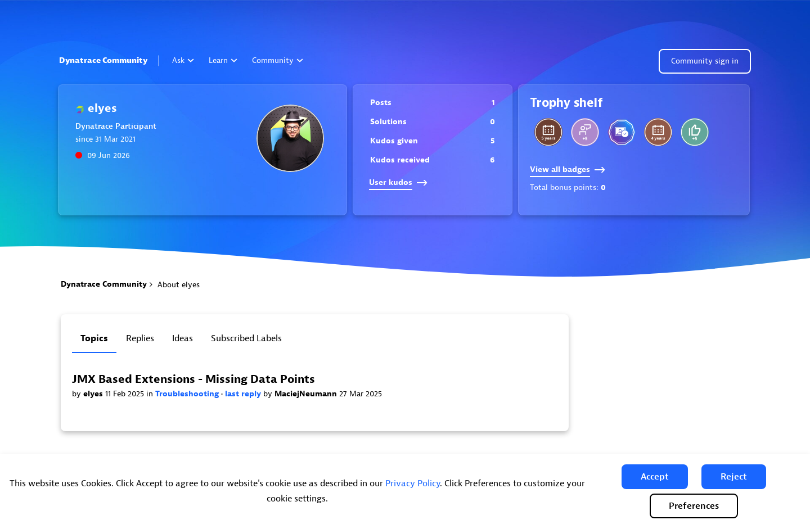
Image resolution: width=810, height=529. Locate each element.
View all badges (567, 169)
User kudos (398, 182)
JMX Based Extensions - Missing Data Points (193, 379)
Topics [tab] (94, 338)
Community (277, 60)
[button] (655, 476)
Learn (223, 60)
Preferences (694, 506)
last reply (244, 394)
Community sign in (705, 61)
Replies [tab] (140, 338)
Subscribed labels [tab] (246, 338)
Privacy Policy (412, 483)
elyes (94, 394)
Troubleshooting (188, 394)
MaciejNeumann (306, 394)
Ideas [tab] (182, 338)
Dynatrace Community (103, 60)
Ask (183, 60)
